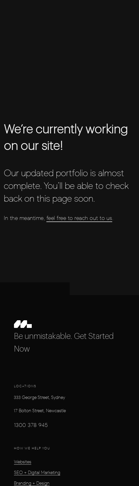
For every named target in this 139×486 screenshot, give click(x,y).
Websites (22, 461)
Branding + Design (32, 483)
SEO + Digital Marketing (37, 472)
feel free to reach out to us (79, 218)
